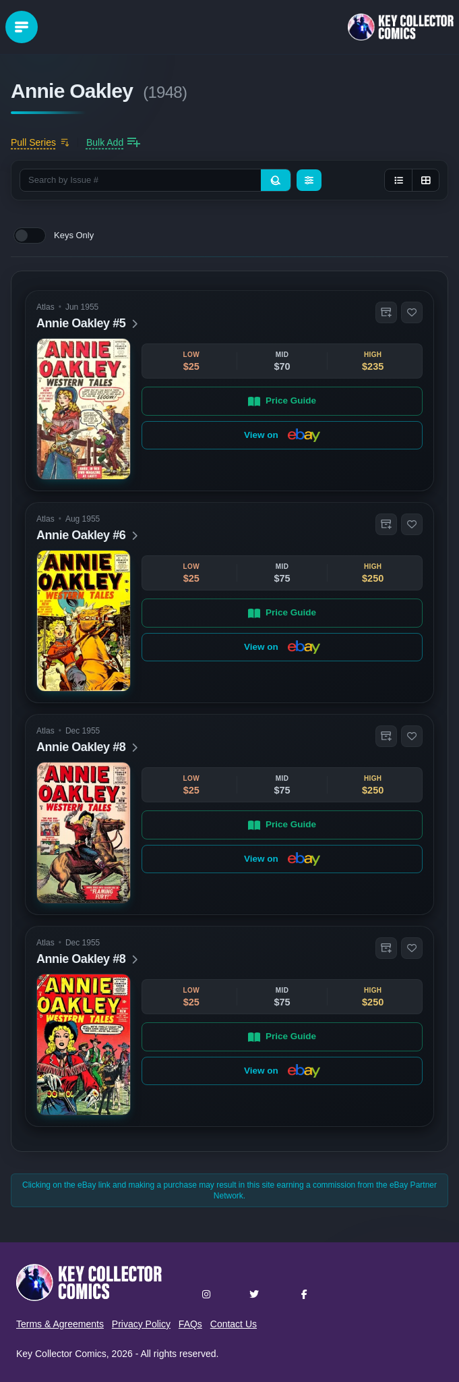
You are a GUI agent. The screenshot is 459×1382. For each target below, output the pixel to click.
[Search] (275, 180)
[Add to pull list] (40, 142)
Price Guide (282, 400)
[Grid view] (425, 180)
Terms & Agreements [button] (60, 1324)
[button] (386, 312)
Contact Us (233, 1324)
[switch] (29, 235)
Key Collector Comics (61, 1353)
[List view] (398, 180)
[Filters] (309, 180)
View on (282, 435)
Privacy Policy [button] (141, 1324)
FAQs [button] (190, 1324)
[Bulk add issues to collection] (113, 142)
